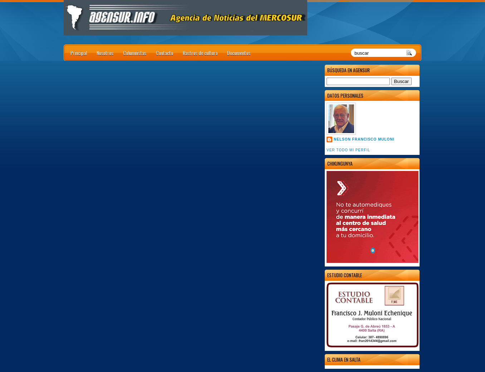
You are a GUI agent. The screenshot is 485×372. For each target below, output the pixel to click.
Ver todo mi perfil (348, 150)
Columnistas (134, 53)
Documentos (238, 53)
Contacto (164, 53)
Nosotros (105, 53)
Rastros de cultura (200, 53)
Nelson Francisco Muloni (364, 139)
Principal (78, 53)
